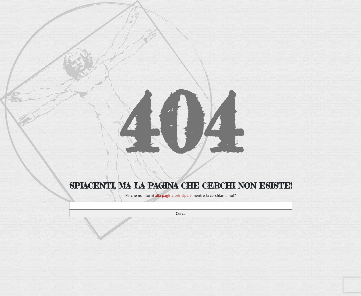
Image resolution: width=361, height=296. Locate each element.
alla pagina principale (173, 195)
